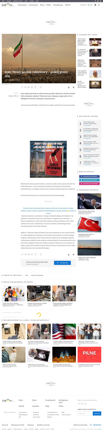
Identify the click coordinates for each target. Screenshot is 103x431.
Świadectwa (36, 414)
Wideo (48, 5)
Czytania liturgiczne (52, 412)
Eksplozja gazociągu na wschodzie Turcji (86, 235)
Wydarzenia (22, 5)
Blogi (26, 1)
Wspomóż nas (62, 263)
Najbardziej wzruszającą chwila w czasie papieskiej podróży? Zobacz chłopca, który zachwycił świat (82, 64)
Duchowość (36, 412)
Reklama (37, 429)
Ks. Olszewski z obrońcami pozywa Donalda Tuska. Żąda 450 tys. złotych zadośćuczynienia (83, 53)
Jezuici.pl (5, 425)
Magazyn (9, 1)
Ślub (20, 417)
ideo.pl (99, 429)
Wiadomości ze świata (14, 80)
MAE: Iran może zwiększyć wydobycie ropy (87, 258)
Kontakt (25, 429)
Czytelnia (35, 406)
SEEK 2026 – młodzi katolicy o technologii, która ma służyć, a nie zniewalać (87, 343)
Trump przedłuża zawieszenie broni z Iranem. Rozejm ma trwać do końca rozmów (63, 343)
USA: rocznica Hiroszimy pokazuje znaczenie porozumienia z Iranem (86, 212)
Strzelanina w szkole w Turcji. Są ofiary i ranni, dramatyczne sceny (89, 365)
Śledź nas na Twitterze (89, 180)
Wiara (42, 5)
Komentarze (33, 5)
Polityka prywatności (17, 429)
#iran (27, 275)
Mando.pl (30, 425)
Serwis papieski (22, 412)
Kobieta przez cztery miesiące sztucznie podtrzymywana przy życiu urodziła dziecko (38, 366)
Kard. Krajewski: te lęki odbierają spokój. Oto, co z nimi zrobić (82, 73)
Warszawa (83, 4)
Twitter (97, 1)
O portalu (4, 429)
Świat (6, 80)
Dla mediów (31, 429)
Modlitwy (49, 417)
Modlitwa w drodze (18, 1)
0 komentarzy (87, 138)
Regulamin (9, 429)
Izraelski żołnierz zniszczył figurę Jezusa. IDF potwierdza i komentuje (13, 342)
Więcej (67, 5)
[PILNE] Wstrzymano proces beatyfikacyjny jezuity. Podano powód (82, 85)
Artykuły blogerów (23, 414)
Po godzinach (58, 5)
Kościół (21, 406)
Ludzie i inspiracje (66, 414)
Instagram (100, 1)
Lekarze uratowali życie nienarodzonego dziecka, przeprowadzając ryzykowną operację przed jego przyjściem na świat (13, 367)
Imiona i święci (36, 417)
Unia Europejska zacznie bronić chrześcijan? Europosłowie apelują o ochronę (63, 366)
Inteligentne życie (63, 401)
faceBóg (32, 1)
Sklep (37, 1)
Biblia (3, 1)
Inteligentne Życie (7, 367)
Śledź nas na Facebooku (89, 176)
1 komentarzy (87, 164)
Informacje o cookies (44, 429)
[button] (95, 5)
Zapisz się (97, 413)
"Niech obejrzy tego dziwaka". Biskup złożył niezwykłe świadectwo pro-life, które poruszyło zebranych (82, 44)
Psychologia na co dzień (53, 414)
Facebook (95, 1)
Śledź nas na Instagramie (89, 183)
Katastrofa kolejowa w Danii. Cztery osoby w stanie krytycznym (37, 305)
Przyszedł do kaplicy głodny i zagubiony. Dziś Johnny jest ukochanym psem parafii (63, 305)
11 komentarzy (87, 131)
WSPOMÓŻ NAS (95, 425)
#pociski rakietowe (37, 275)
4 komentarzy (87, 125)
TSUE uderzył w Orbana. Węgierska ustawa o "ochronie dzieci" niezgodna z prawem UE (13, 305)
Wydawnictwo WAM (17, 425)
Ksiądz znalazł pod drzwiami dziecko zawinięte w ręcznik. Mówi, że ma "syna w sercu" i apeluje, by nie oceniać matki (91, 157)
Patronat (52, 429)
